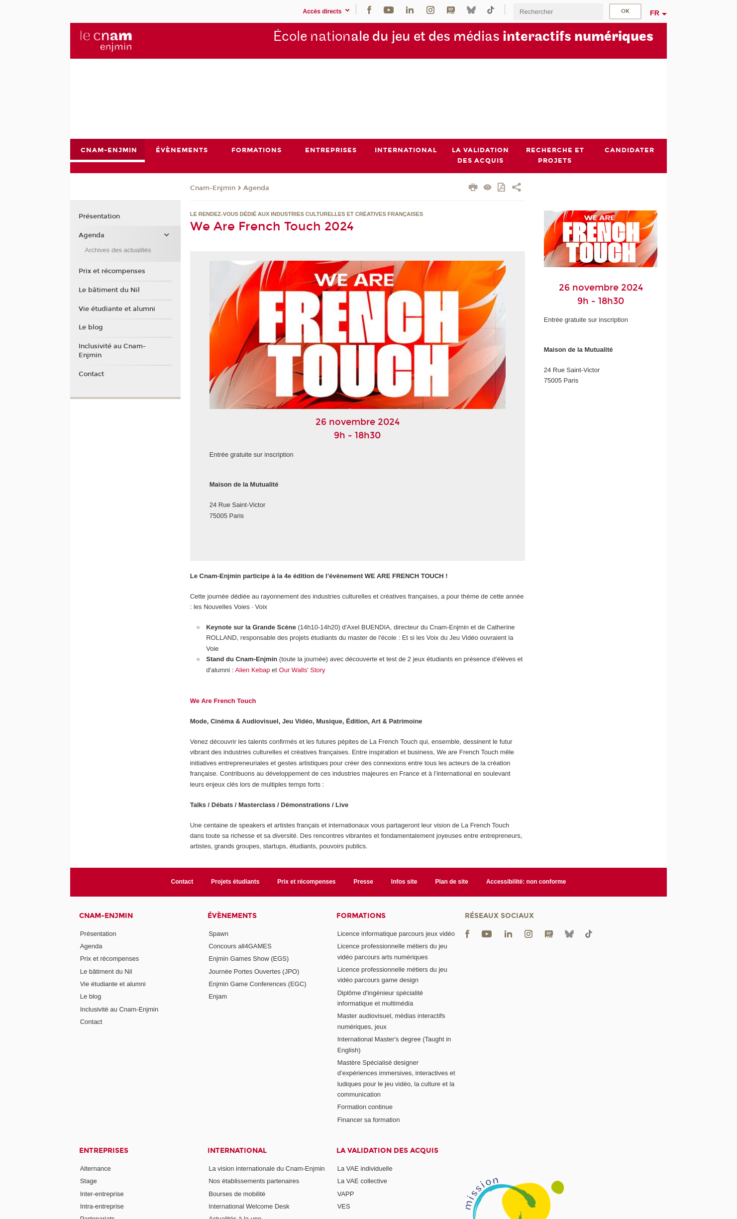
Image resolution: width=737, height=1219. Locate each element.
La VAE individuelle (365, 1168)
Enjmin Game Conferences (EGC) (258, 984)
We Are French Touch (223, 701)
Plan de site (451, 881)
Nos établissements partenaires (254, 1181)
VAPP (345, 1194)
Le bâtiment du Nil (109, 290)
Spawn (218, 933)
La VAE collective (362, 1181)
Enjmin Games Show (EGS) (249, 959)
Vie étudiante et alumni (117, 309)
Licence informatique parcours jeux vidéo (396, 933)
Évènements (232, 916)
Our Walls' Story (302, 670)
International (237, 1150)
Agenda (256, 188)
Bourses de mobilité (237, 1194)
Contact (91, 374)
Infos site (404, 881)
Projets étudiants (235, 881)
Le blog (91, 327)
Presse (363, 881)
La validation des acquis (387, 1150)
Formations (361, 916)
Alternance (95, 1168)
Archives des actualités (118, 250)
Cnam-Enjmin (212, 188)
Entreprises (103, 1150)
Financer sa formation (368, 1119)
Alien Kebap (252, 670)
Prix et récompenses (112, 271)
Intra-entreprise (102, 1206)
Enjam (218, 996)
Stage (88, 1181)
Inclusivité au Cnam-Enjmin (112, 350)
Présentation (99, 217)
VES (343, 1206)
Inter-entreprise (102, 1194)
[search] (558, 11)
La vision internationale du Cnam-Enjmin (266, 1168)
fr (654, 13)
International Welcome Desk (249, 1206)
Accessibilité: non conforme (526, 881)
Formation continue (365, 1107)
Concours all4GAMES (240, 946)
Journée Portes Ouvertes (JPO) (254, 971)
